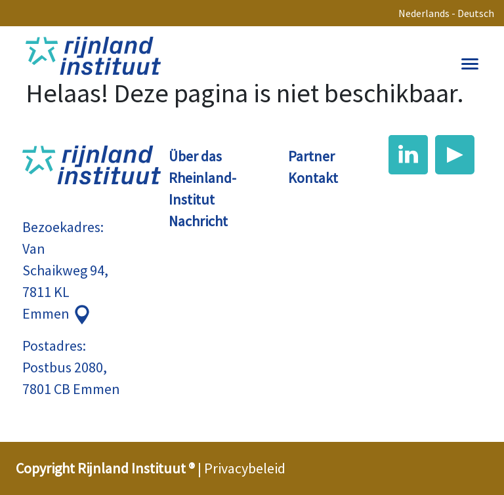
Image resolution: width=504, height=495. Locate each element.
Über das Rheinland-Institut (202, 177)
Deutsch (475, 13)
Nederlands (424, 13)
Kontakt (313, 177)
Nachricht (198, 221)
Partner (311, 156)
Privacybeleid (244, 468)
